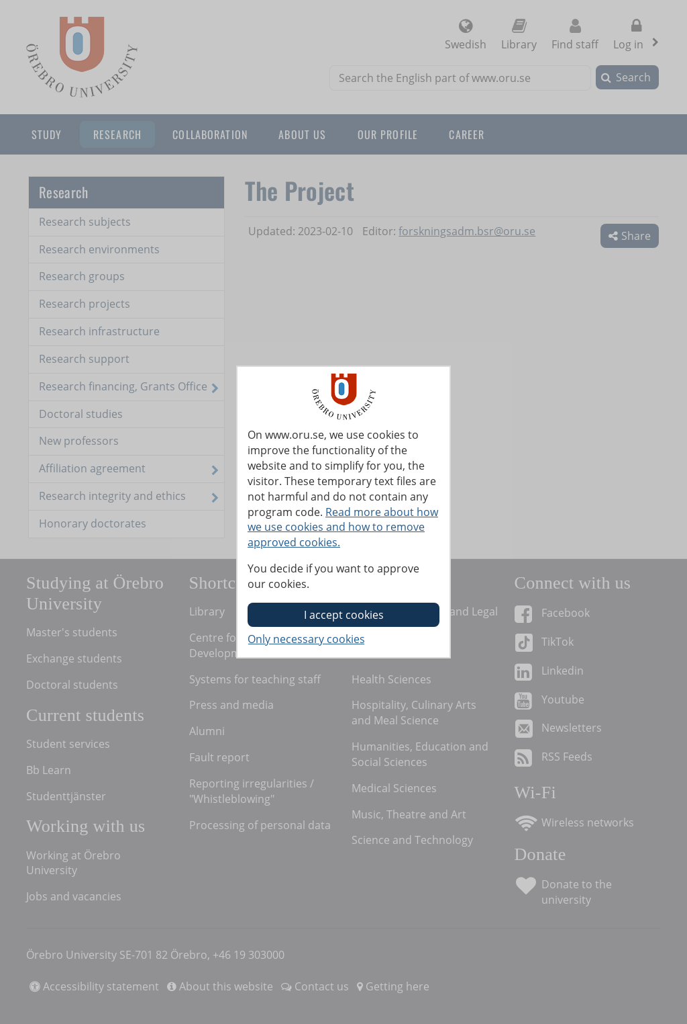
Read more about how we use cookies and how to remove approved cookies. (343, 527)
